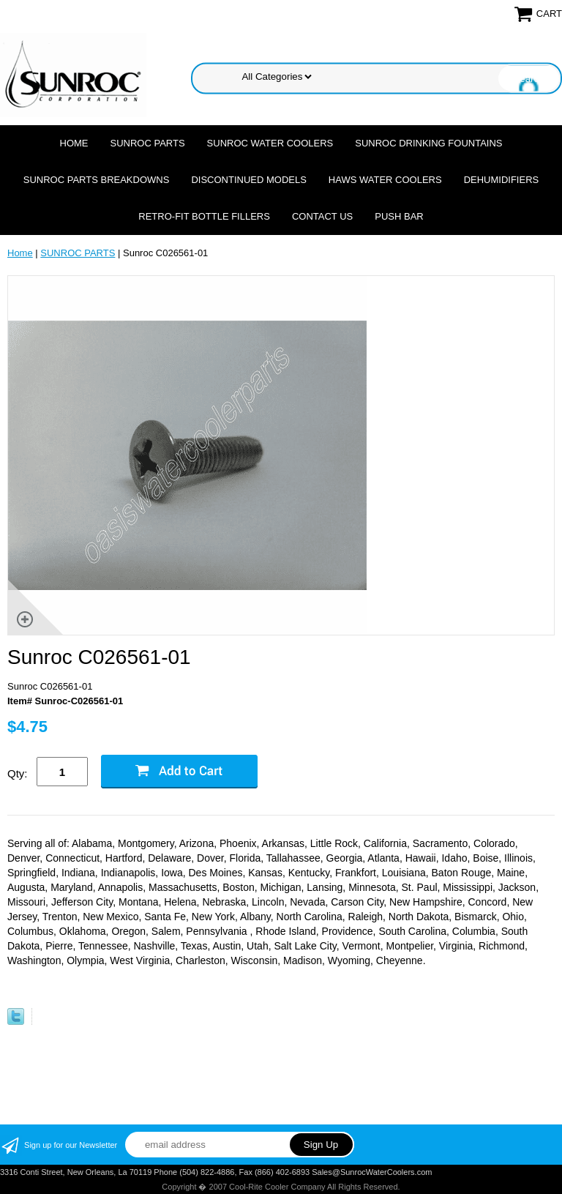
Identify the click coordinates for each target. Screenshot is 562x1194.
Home (74, 143)
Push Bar (399, 216)
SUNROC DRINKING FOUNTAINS (428, 143)
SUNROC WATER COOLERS (270, 143)
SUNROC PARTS (147, 143)
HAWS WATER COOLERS (385, 179)
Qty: (17, 773)
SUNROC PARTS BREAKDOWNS (96, 179)
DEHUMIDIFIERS (501, 179)
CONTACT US (322, 216)
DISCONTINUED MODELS (248, 179)
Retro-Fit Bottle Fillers (204, 216)
